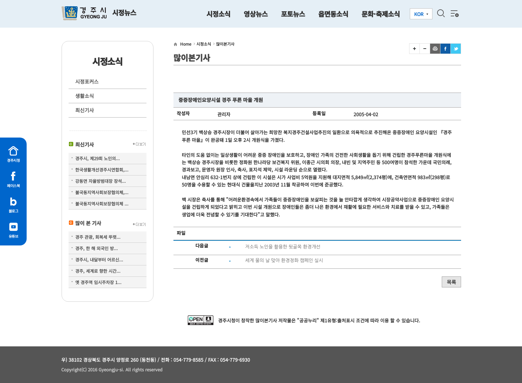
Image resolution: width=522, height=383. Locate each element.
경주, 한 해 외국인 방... (96, 248)
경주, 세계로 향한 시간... (98, 271)
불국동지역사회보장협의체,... (102, 192)
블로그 (13, 210)
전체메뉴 (454, 13)
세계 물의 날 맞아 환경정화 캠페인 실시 (284, 260)
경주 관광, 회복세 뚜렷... (98, 237)
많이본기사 (225, 44)
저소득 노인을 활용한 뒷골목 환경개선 (282, 246)
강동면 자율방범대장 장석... (100, 181)
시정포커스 (87, 81)
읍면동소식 (333, 14)
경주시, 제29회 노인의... (97, 158)
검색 (441, 13)
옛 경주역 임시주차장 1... (98, 282)
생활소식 (84, 95)
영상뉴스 (256, 14)
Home (185, 44)
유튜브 (13, 236)
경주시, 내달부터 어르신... (99, 259)
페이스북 (13, 185)
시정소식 (218, 14)
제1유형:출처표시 (337, 320)
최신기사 (84, 110)
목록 (451, 281)
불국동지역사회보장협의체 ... (102, 203)
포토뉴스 (293, 14)
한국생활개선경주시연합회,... (102, 170)
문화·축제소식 (381, 14)
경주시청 (13, 160)
